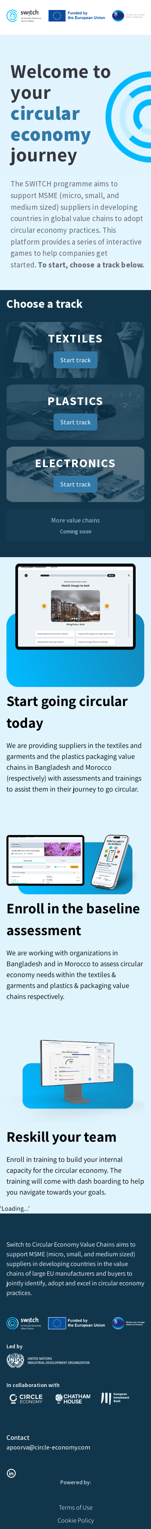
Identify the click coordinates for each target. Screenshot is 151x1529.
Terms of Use (76, 1507)
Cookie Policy (76, 1520)
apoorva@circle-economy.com (48, 1447)
